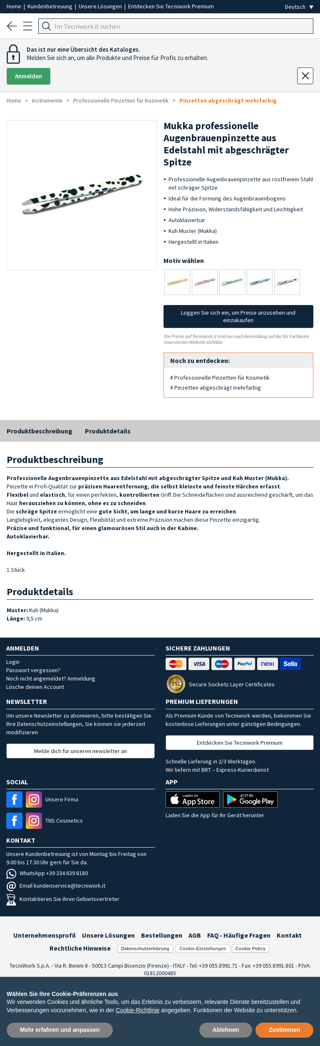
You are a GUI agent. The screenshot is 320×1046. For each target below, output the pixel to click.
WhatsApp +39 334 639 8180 (47, 873)
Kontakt (289, 935)
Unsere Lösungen (101, 6)
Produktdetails (108, 431)
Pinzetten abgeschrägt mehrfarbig (228, 100)
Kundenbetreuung (50, 6)
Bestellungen (161, 935)
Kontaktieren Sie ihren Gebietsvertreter (62, 899)
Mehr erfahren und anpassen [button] (59, 1029)
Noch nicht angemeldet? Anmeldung (50, 678)
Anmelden (28, 76)
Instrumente (47, 100)
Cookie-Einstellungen (202, 948)
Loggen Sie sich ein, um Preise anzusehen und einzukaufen (238, 316)
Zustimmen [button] (284, 1029)
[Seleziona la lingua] (299, 6)
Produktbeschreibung (39, 431)
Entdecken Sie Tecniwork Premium (171, 6)
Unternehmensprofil (44, 935)
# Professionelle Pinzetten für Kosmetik (220, 377)
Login (13, 662)
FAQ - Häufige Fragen (238, 935)
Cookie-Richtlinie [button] (137, 1010)
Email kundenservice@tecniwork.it (55, 885)
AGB (195, 935)
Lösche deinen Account (35, 687)
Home (14, 6)
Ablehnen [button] (226, 1029)
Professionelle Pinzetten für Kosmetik (121, 100)
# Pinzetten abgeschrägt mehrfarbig (215, 387)
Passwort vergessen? (33, 670)
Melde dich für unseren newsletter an (80, 751)
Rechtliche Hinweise (80, 948)
